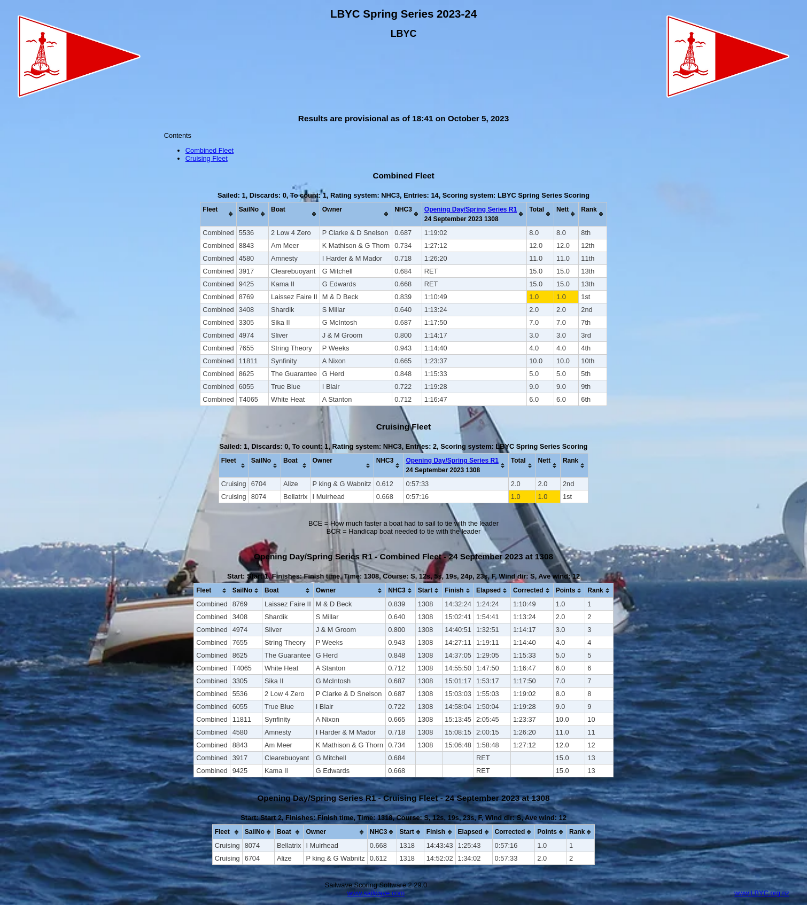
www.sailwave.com (376, 893)
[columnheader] (218, 214)
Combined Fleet (209, 150)
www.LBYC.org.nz (761, 893)
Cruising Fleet (206, 158)
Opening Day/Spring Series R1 (470, 209)
